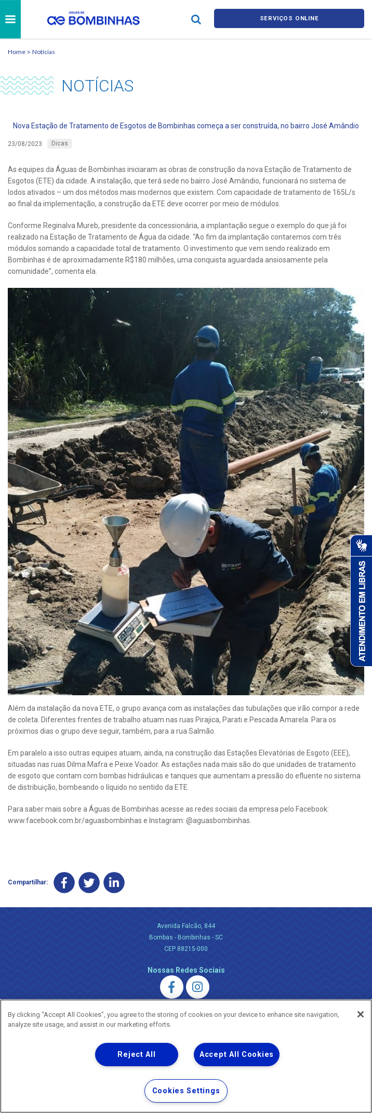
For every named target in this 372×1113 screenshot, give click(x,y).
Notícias (43, 52)
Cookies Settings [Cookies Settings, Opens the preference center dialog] (186, 1090)
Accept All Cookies (237, 1054)
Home (16, 52)
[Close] (360, 1014)
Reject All (136, 1054)
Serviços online (289, 19)
